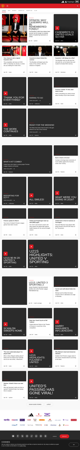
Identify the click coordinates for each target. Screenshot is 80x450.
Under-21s (21, 10)
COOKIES (6, 442)
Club (35, 10)
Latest (4, 10)
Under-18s (29, 10)
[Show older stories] (35, 404)
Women (14, 10)
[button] (7, 6)
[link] (49, 40)
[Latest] (48, 404)
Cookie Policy (22, 445)
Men (9, 10)
